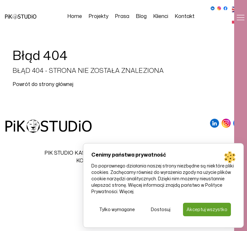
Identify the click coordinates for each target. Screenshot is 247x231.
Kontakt (185, 16)
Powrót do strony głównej (43, 84)
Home (74, 16)
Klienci (160, 16)
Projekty (98, 16)
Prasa (122, 16)
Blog (141, 16)
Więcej (126, 191)
